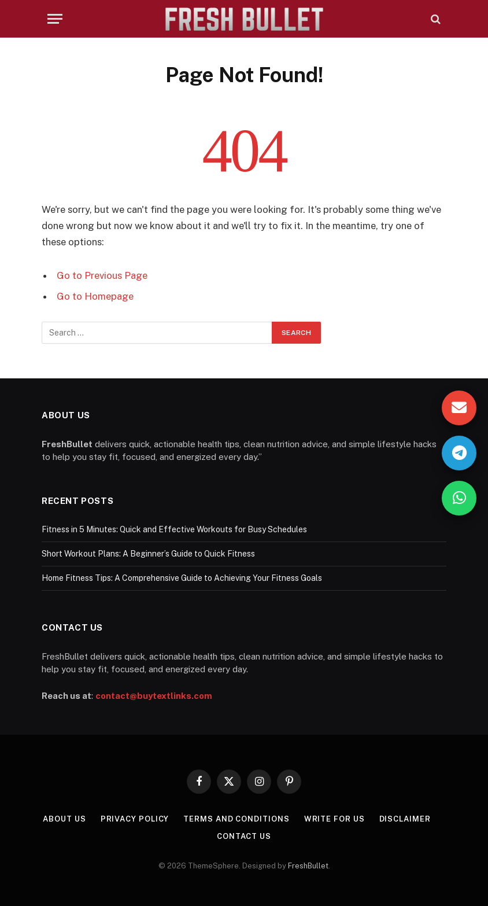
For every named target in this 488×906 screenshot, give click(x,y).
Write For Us (334, 819)
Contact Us (244, 836)
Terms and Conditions (236, 819)
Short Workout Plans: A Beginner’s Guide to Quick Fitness (148, 553)
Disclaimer (405, 819)
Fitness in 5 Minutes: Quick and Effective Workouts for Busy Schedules (174, 529)
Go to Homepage (95, 296)
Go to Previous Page (102, 275)
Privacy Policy (135, 819)
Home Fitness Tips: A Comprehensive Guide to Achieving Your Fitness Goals (182, 578)
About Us (64, 819)
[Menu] (54, 19)
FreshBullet (308, 865)
